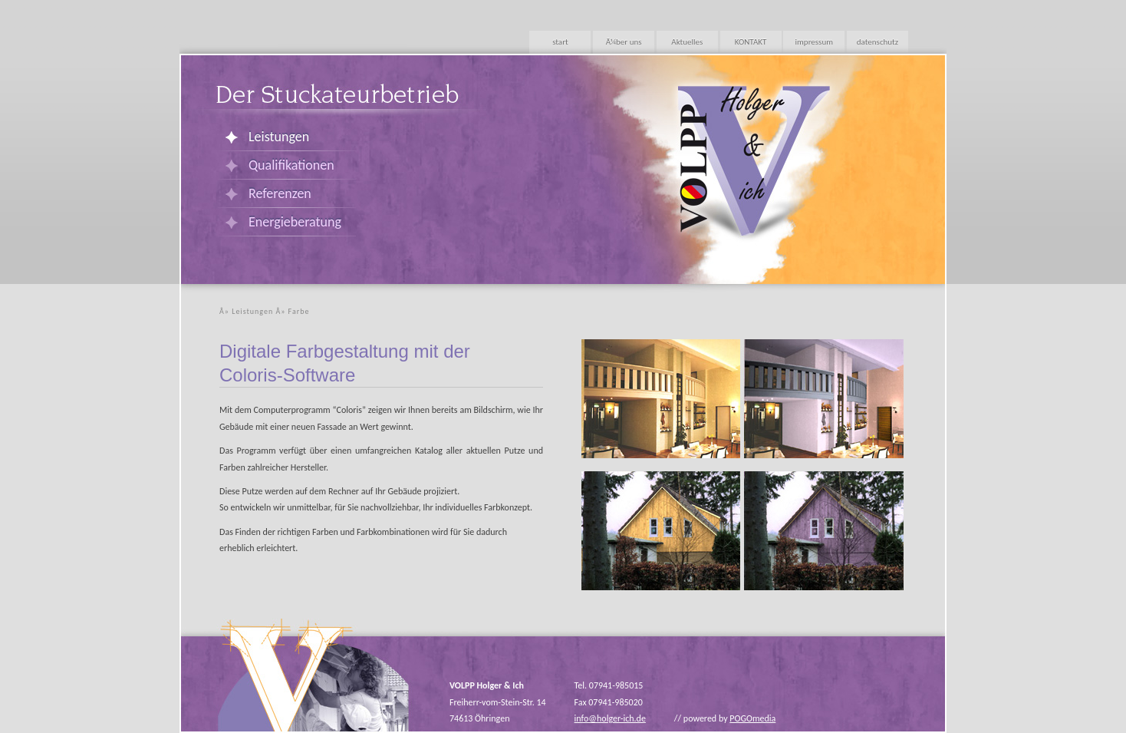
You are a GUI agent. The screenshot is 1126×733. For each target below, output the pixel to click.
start (560, 42)
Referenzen (280, 193)
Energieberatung (295, 221)
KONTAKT (751, 42)
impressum (814, 42)
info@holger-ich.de (610, 718)
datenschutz (877, 42)
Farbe (299, 311)
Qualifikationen (291, 165)
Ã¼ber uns (624, 42)
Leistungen (279, 136)
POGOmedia (752, 718)
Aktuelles (687, 42)
